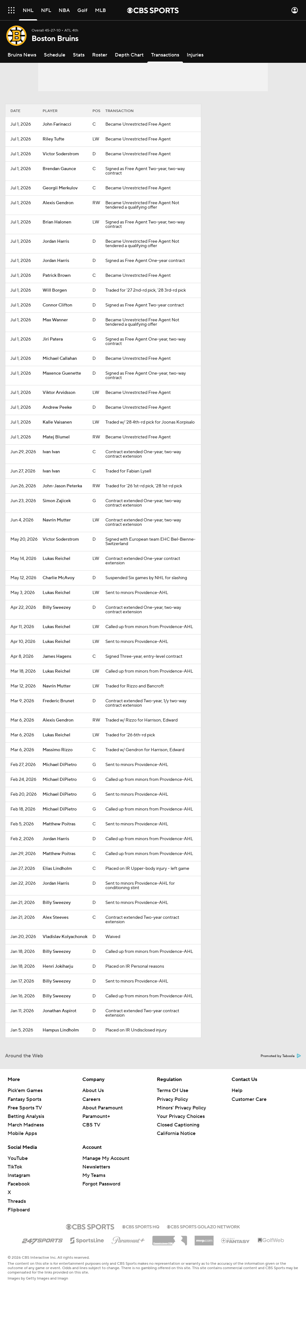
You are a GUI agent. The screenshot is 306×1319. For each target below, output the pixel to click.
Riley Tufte (53, 139)
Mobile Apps (22, 1133)
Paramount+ (96, 1116)
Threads (17, 1201)
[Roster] (99, 55)
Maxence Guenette (62, 373)
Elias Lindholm (57, 868)
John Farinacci (57, 124)
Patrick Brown (57, 275)
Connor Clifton (57, 305)
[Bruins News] (22, 55)
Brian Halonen (57, 222)
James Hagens (57, 656)
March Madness (26, 1125)
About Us (93, 1090)
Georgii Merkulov (60, 188)
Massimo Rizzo (58, 750)
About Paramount (102, 1108)
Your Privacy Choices (181, 1116)
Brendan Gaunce (59, 169)
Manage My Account (105, 1158)
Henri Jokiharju (58, 966)
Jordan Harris (56, 241)
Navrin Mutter (57, 520)
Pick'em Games (25, 1090)
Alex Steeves (55, 917)
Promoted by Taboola (281, 1056)
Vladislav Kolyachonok (65, 937)
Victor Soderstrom (61, 154)
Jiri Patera (53, 339)
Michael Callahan (60, 358)
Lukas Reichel (56, 558)
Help (237, 1090)
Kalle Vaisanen (57, 422)
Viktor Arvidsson (59, 392)
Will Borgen (55, 290)
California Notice (176, 1133)
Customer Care (249, 1099)
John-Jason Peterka (62, 486)
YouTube (18, 1158)
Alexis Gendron (58, 203)
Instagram (19, 1175)
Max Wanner (55, 320)
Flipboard (19, 1210)
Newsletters (96, 1167)
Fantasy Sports (24, 1099)
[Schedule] (54, 55)
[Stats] (78, 55)
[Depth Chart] (129, 55)
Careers (91, 1099)
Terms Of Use (172, 1090)
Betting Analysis (26, 1116)
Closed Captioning (178, 1125)
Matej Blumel (56, 437)
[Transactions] (165, 55)
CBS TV (91, 1125)
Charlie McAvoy (58, 578)
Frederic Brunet (58, 701)
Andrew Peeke (57, 407)
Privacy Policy (172, 1099)
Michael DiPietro (60, 765)
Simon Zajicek (57, 501)
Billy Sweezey (57, 607)
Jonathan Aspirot (59, 1011)
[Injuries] (195, 55)
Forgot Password (101, 1184)
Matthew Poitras (59, 824)
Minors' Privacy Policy (181, 1108)
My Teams (93, 1175)
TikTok (15, 1167)
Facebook (19, 1184)
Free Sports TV (25, 1108)
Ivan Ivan (51, 452)
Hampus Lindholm (61, 1030)
